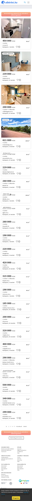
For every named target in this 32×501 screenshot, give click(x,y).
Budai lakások (20, 466)
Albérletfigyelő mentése (16, 438)
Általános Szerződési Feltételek (7, 448)
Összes (18, 457)
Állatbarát (3, 474)
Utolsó (25, 426)
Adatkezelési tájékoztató (6, 450)
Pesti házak (3, 467)
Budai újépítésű (20, 468)
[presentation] (3, 28)
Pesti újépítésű (4, 468)
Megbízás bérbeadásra (21, 450)
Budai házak (19, 467)
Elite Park (19, 458)
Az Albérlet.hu (20, 451)
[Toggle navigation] (28, 2)
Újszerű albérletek (5, 475)
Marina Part (19, 460)
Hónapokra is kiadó (5, 477)
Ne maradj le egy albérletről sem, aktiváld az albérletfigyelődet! (16, 14)
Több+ (18, 453)
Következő (19, 426)
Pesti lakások (4, 466)
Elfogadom (16, 498)
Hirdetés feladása (4, 457)
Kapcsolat (19, 448)
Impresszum (3, 451)
